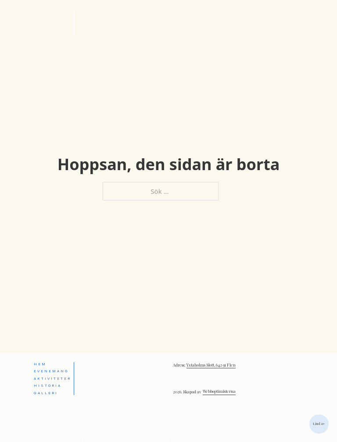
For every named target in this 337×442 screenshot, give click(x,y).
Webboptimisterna (219, 391)
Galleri (46, 32)
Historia (47, 25)
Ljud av (319, 423)
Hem (40, 364)
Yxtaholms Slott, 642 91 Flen (211, 364)
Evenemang (51, 10)
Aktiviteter (52, 18)
